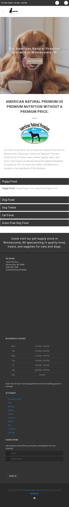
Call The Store (34, 61)
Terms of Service (43, 490)
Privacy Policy (29, 490)
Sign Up (13, 476)
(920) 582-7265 (12, 267)
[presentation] (19, 465)
